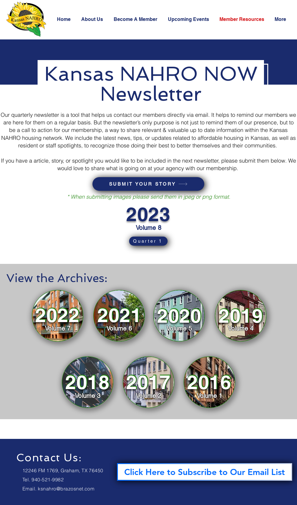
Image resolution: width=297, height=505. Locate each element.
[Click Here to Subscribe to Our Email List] (204, 472)
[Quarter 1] (148, 241)
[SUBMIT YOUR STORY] (148, 184)
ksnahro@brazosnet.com (66, 489)
